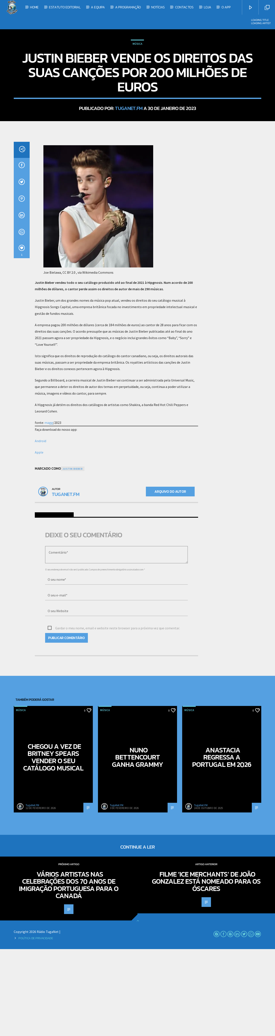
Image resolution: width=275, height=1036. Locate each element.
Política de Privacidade (35, 1025)
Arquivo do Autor (170, 578)
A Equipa (98, 7)
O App (226, 7)
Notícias (158, 7)
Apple (39, 539)
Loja (207, 7)
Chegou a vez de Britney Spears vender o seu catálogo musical (53, 844)
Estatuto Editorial (65, 7)
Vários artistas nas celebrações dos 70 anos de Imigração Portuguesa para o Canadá (68, 972)
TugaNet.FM (128, 151)
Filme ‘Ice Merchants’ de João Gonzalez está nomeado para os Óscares (206, 968)
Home (34, 7)
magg (48, 509)
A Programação (128, 7)
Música (137, 87)
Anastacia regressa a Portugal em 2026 (222, 844)
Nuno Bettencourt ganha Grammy (137, 844)
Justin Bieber (73, 555)
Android (40, 528)
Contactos (184, 7)
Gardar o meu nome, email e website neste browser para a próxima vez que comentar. (117, 715)
